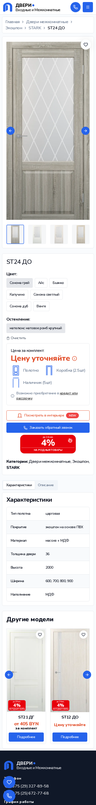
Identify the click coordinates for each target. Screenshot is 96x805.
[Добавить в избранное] (86, 44)
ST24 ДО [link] (56, 28)
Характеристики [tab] (19, 485)
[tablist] (30, 485)
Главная (12, 22)
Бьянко (58, 282)
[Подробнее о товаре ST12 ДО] (70, 686)
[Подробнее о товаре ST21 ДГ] (26, 686)
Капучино (17, 294)
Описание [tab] (46, 485)
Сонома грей (19, 282)
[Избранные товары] (9, 782)
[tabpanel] (48, 549)
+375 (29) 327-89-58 (29, 786)
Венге (41, 306)
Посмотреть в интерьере (48, 415)
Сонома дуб (19, 306)
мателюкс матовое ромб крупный (36, 328)
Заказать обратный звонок (48, 427)
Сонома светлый (46, 294)
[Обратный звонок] (75, 7)
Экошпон (13, 28)
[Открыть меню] (88, 7)
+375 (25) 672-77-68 (29, 793)
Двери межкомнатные (47, 22)
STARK (35, 28)
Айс (41, 282)
